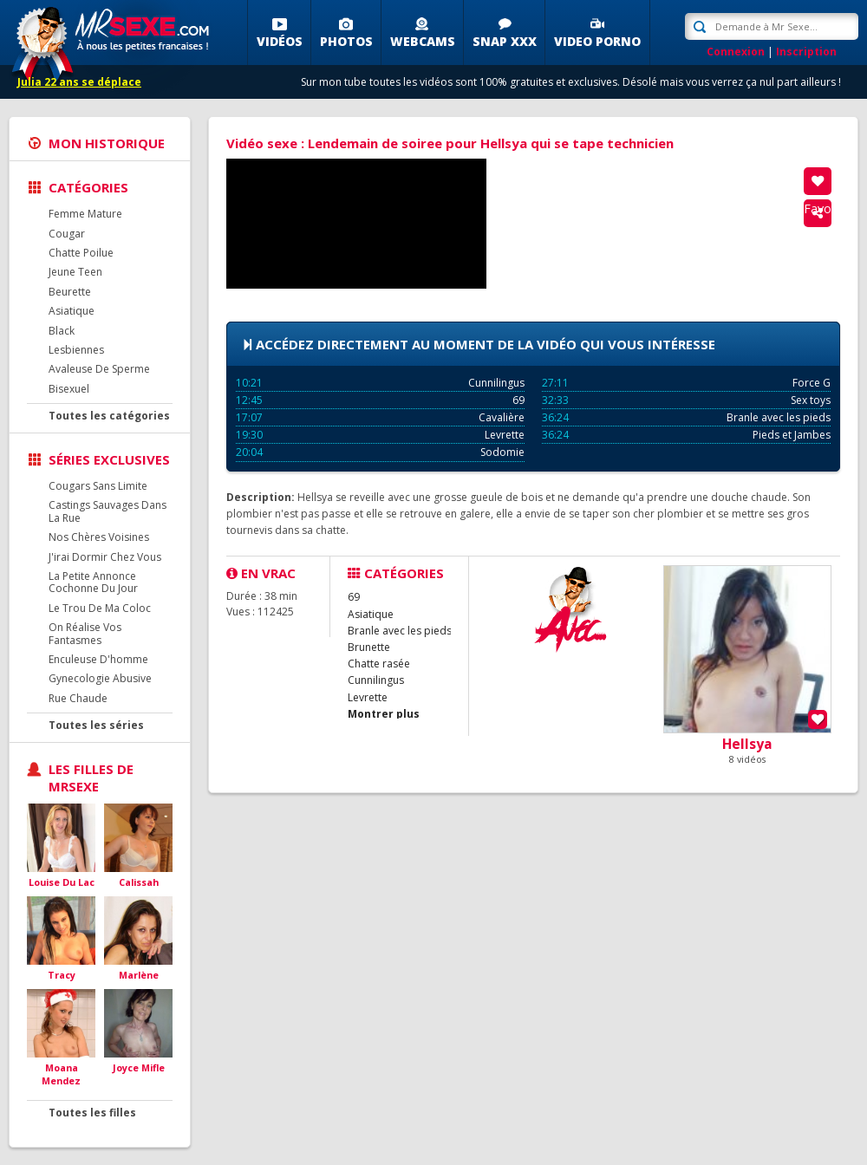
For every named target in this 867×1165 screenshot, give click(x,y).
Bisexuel (69, 388)
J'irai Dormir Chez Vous (105, 557)
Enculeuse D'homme (98, 659)
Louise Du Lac (62, 881)
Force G (686, 382)
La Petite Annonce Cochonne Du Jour (93, 582)
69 (380, 400)
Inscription (806, 51)
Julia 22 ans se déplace (79, 82)
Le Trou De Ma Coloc (100, 608)
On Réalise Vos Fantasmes (85, 633)
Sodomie (380, 452)
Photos (346, 41)
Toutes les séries (96, 725)
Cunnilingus (380, 382)
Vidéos (280, 41)
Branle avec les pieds (686, 417)
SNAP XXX (505, 41)
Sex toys (686, 400)
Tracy (61, 974)
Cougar (67, 233)
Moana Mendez (61, 1074)
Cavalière (380, 417)
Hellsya (747, 743)
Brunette (369, 647)
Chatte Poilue (81, 252)
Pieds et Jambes (686, 434)
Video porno (597, 41)
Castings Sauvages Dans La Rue (107, 511)
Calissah (139, 881)
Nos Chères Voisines (99, 537)
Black (62, 330)
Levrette (380, 434)
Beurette (70, 291)
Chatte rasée (379, 663)
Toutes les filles (92, 1112)
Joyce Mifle (139, 1067)
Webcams (422, 41)
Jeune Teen (75, 271)
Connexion (736, 51)
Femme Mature (85, 213)
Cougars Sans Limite (98, 485)
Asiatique (72, 310)
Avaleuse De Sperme (99, 368)
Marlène (139, 974)
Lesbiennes (76, 349)
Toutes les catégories (109, 415)
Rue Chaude (78, 698)
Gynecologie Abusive (100, 678)
